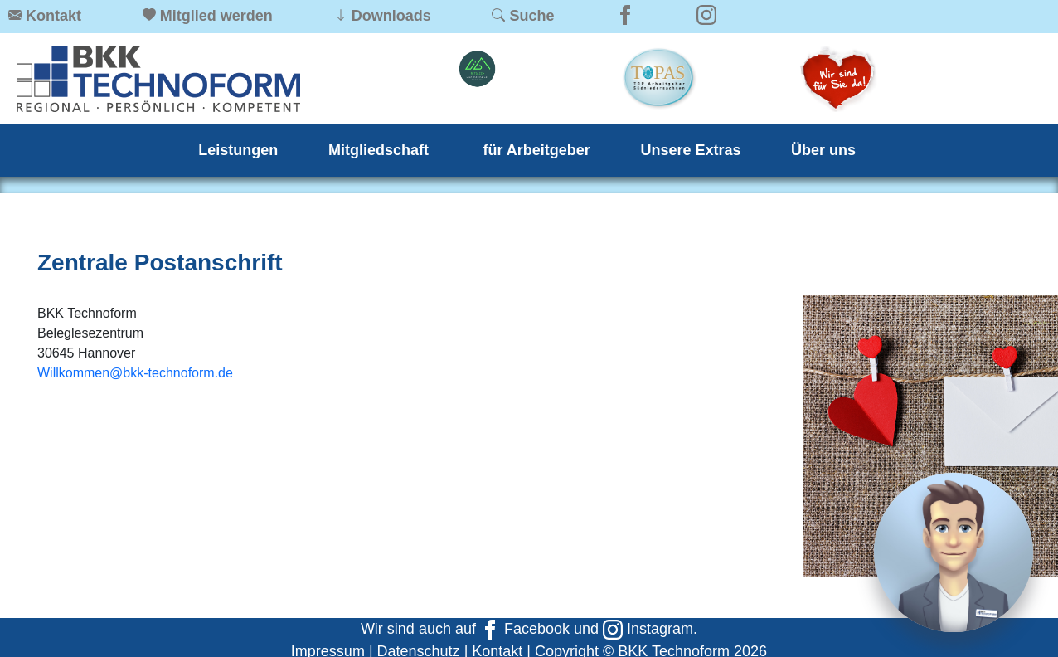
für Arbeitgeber (536, 150)
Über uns (823, 150)
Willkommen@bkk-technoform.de (135, 373)
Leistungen (238, 150)
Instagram (648, 628)
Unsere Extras (690, 150)
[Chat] (953, 552)
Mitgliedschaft (380, 150)
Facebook (525, 628)
